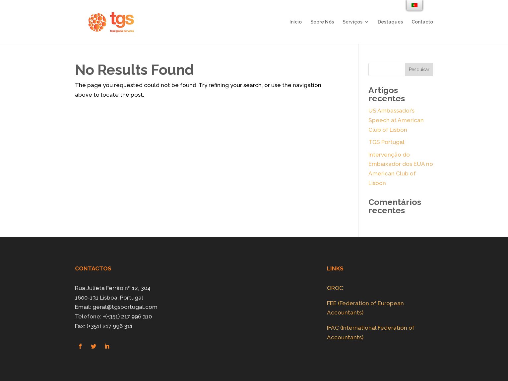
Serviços (352, 22)
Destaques (390, 22)
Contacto (422, 22)
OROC (335, 288)
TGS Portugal (386, 142)
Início (295, 22)
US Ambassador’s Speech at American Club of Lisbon (396, 120)
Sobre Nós (322, 22)
